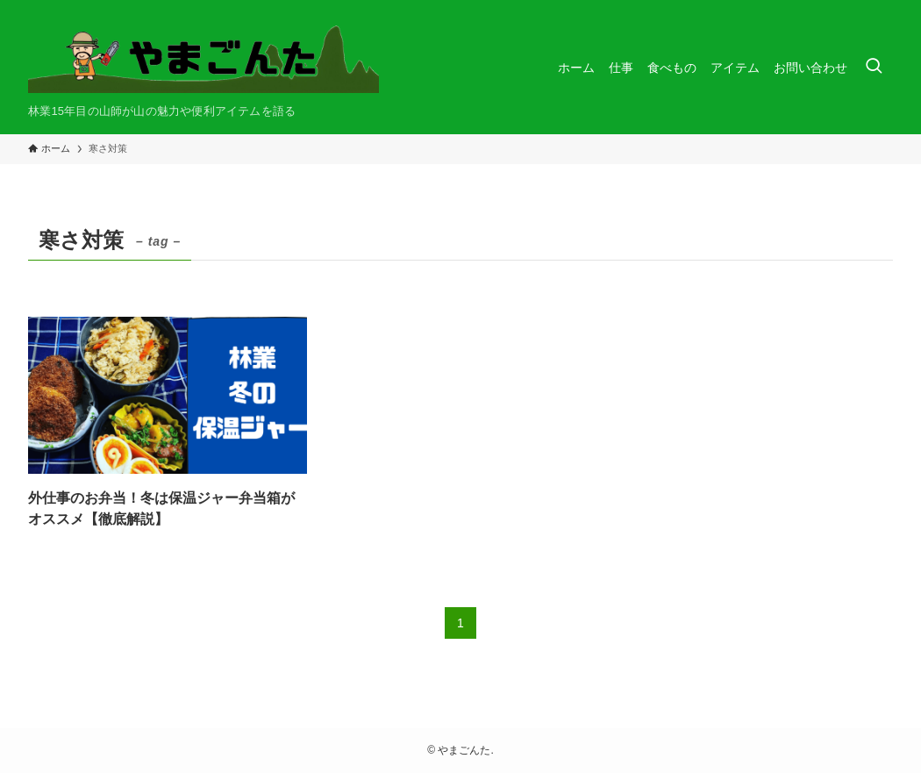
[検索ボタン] (873, 67)
